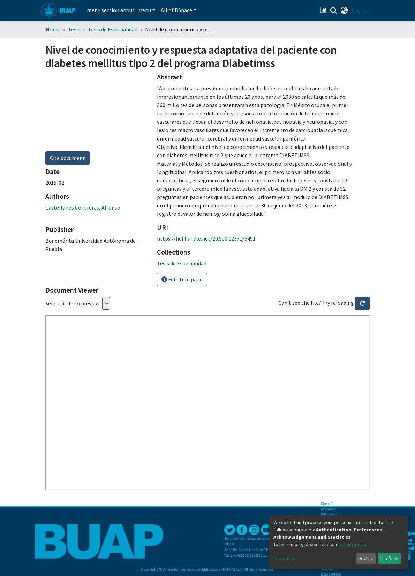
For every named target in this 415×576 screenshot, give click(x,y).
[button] (344, 10)
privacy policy (353, 544)
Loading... (106, 303)
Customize (284, 558)
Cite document (67, 157)
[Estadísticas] (324, 10)
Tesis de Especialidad (112, 29)
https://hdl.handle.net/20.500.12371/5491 (206, 238)
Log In (359, 10)
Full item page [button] (182, 279)
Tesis (74, 29)
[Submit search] (334, 10)
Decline (366, 558)
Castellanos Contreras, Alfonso (82, 207)
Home (53, 29)
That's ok (389, 558)
